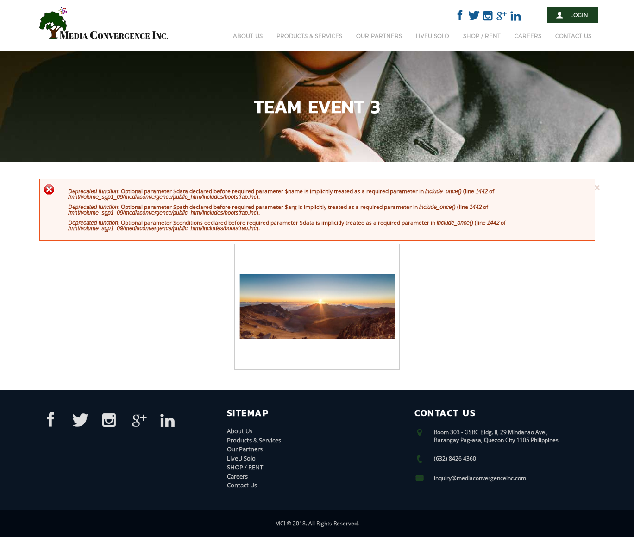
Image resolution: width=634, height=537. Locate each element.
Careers (528, 35)
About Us (248, 35)
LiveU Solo (432, 35)
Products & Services (309, 35)
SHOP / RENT (482, 35)
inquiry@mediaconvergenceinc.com (480, 478)
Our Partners (379, 35)
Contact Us (573, 35)
